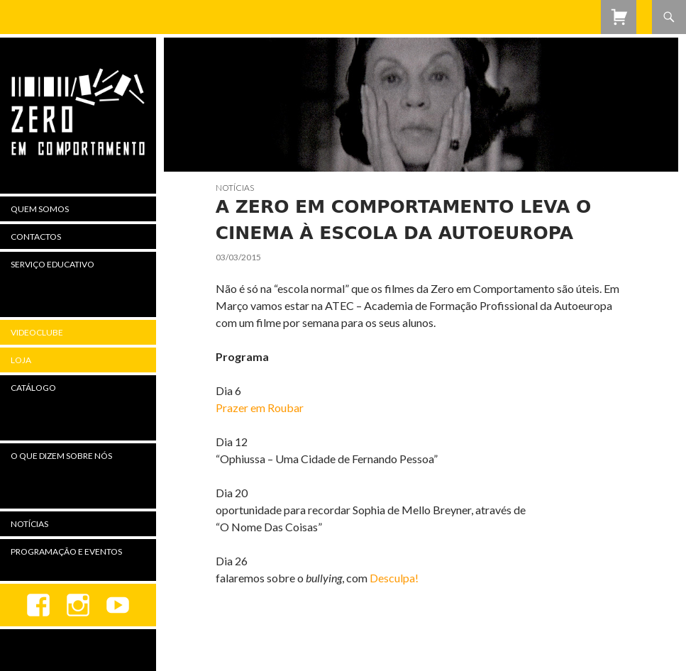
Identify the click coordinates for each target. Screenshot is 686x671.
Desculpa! (394, 577)
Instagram (78, 605)
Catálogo (33, 387)
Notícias (235, 187)
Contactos (36, 236)
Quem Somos (40, 209)
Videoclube (37, 332)
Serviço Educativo (52, 264)
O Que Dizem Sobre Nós (61, 455)
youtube (118, 605)
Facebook (38, 605)
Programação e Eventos (66, 551)
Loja (21, 360)
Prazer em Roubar (260, 407)
